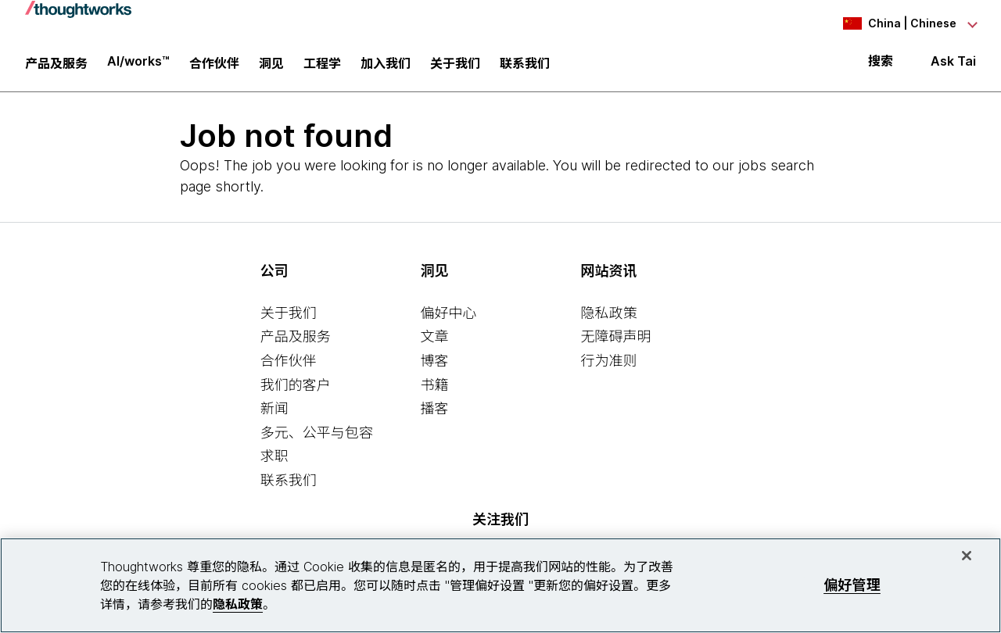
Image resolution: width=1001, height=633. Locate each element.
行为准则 (608, 362)
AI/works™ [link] (138, 64)
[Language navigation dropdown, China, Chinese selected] (890, 23)
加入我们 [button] (386, 66)
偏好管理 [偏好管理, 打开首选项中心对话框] (852, 585)
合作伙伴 (288, 362)
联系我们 (288, 482)
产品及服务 (295, 339)
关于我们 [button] (455, 66)
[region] (500, 585)
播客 (435, 410)
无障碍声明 (615, 339)
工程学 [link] (322, 66)
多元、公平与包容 (316, 434)
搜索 (880, 64)
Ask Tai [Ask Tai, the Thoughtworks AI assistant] (953, 63)
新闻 (274, 410)
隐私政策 (608, 314)
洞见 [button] (271, 66)
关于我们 (288, 314)
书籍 (435, 386)
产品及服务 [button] (56, 66)
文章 (435, 339)
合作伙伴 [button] (214, 66)
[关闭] (966, 555)
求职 (274, 458)
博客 (435, 362)
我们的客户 (295, 386)
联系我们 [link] (525, 66)
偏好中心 (449, 314)
